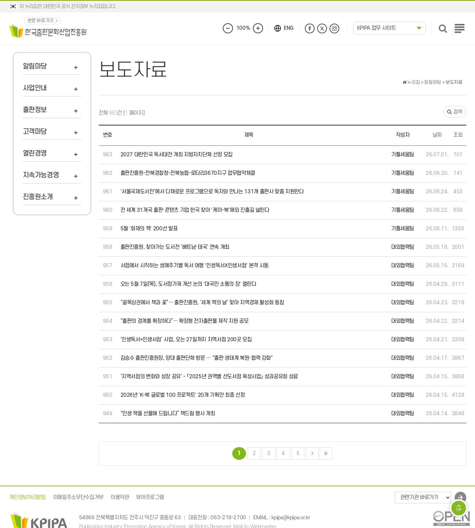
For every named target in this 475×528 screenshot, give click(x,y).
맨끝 (326, 453)
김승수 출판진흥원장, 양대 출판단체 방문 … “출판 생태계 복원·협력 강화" (196, 358)
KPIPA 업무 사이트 (376, 28)
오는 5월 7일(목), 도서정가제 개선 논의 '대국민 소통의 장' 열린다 (188, 284)
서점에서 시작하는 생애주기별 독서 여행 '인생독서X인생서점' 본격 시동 (194, 266)
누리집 (411, 82)
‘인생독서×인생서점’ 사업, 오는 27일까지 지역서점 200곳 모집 (186, 340)
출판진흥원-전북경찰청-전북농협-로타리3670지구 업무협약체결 (187, 173)
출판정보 (35, 110)
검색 (454, 112)
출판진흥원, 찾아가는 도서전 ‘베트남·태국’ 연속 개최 (175, 247)
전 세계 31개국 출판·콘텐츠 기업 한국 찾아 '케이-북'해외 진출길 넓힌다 (194, 210)
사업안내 (35, 88)
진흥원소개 (38, 197)
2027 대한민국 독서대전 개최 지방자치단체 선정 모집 (176, 155)
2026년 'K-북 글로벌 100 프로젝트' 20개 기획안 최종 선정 (182, 395)
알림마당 (35, 66)
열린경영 (35, 153)
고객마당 (35, 132)
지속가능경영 (41, 175)
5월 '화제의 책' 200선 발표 (149, 229)
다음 (312, 453)
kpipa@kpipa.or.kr (290, 518)
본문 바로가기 (41, 20)
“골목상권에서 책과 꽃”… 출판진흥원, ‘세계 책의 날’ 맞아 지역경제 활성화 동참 (202, 303)
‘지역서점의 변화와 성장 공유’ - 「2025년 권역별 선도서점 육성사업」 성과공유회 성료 (209, 377)
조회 (457, 135)
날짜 (437, 135)
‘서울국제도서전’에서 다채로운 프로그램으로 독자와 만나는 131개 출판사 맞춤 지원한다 (212, 192)
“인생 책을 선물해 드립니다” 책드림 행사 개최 (167, 414)
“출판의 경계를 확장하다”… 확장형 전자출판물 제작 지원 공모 (184, 321)
